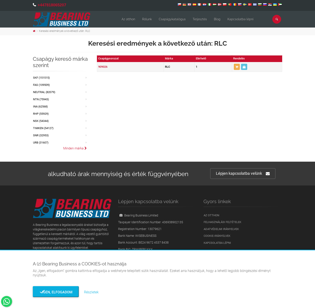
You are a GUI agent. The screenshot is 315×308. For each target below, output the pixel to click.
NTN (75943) (41, 99)
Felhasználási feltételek (222, 222)
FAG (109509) (41, 85)
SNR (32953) (41, 135)
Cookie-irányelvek (217, 235)
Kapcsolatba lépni (241, 19)
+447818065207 (52, 5)
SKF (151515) (41, 77)
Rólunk (147, 19)
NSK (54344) (41, 121)
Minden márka (75, 148)
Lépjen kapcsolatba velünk (243, 173)
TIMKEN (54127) (43, 128)
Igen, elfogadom (55, 292)
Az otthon (128, 19)
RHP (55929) (41, 113)
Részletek (91, 292)
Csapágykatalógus (172, 19)
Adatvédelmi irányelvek (221, 229)
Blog (217, 19)
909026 (102, 66)
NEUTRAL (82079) (44, 92)
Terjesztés (200, 19)
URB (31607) (41, 142)
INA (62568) (40, 106)
